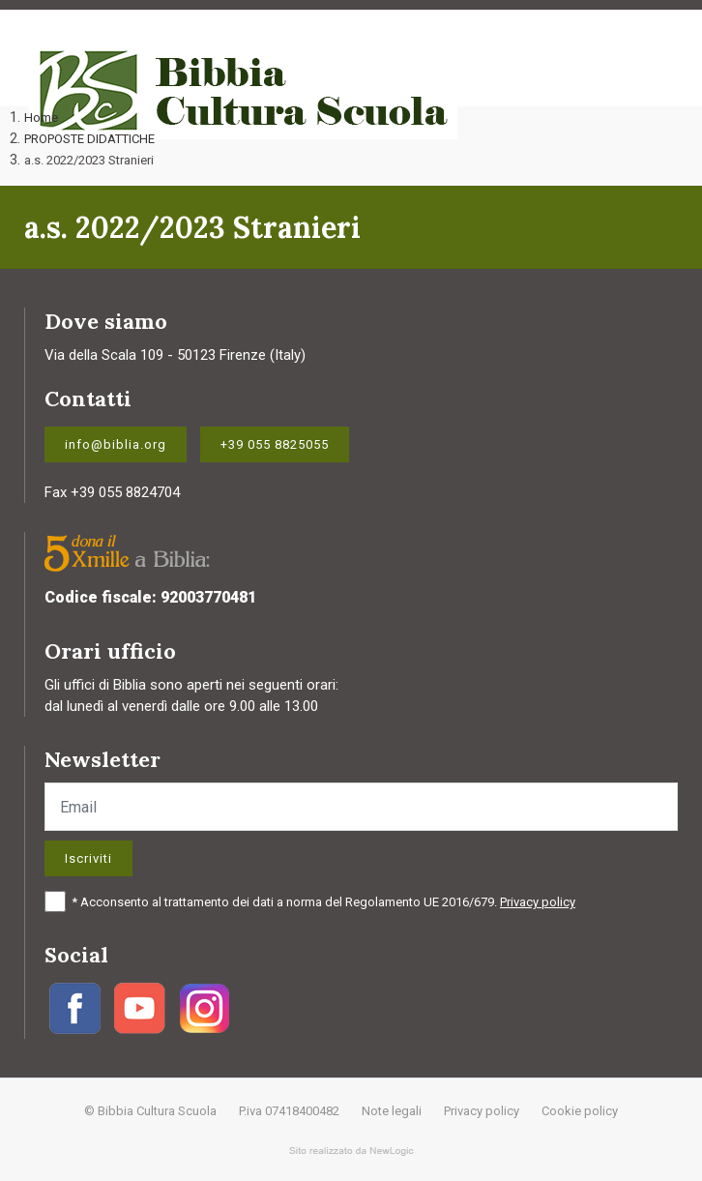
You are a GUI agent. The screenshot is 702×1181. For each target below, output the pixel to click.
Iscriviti (88, 858)
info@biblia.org (115, 444)
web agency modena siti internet (351, 1151)
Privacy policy (537, 902)
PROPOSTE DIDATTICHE (89, 139)
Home (41, 117)
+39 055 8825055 (274, 444)
